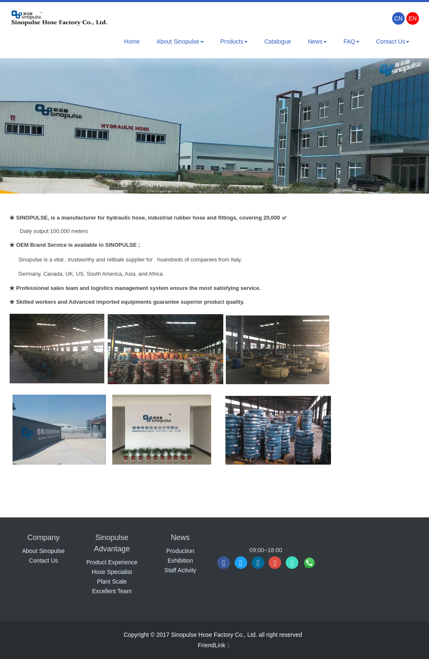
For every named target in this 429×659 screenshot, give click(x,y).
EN (412, 18)
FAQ (351, 41)
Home (132, 41)
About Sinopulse (180, 41)
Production (180, 551)
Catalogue (277, 41)
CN (398, 18)
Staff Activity (180, 570)
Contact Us (392, 41)
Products (234, 41)
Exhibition (180, 560)
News (317, 41)
